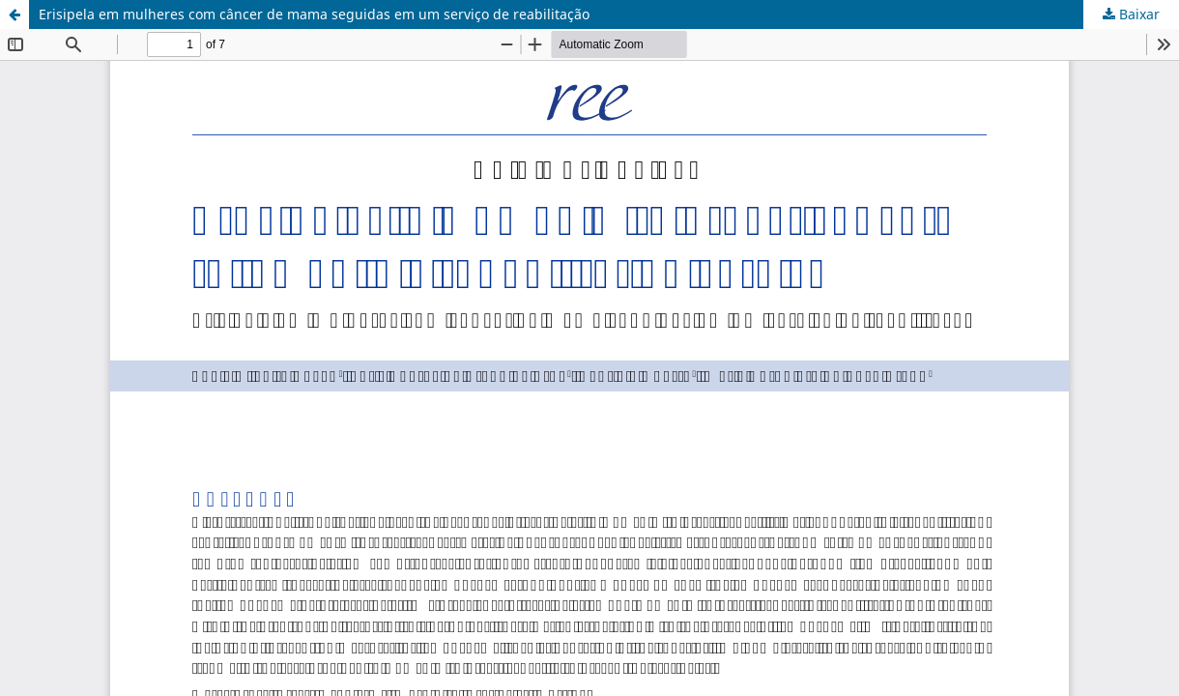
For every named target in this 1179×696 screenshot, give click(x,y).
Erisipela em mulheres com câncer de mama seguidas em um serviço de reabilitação (314, 14)
